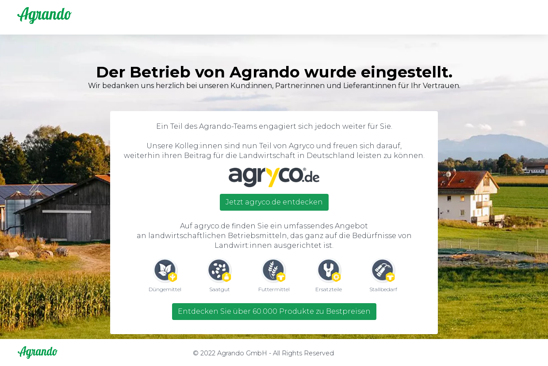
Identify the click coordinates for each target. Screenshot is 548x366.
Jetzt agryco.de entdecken (274, 202)
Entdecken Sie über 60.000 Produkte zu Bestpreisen (274, 311)
